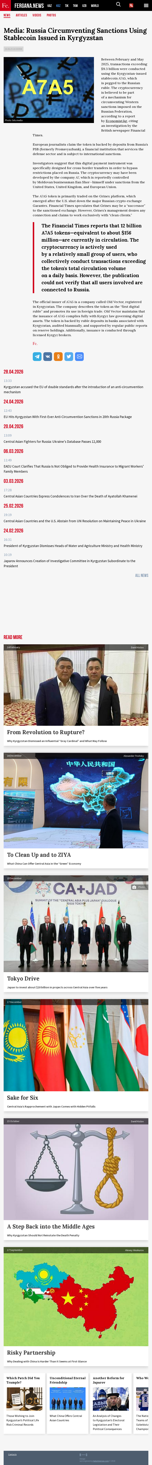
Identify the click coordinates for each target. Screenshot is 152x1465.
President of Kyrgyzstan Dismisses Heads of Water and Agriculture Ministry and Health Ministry (73, 546)
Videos (37, 15)
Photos (52, 15)
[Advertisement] (76, 607)
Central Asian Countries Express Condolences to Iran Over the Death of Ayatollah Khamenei (70, 496)
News (7, 15)
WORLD (98, 5)
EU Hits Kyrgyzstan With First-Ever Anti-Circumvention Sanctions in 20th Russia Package (68, 417)
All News (141, 575)
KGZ (59, 5)
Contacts (12, 1454)
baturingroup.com (101, 1461)
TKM (77, 5)
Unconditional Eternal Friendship (68, 1380)
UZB (86, 5)
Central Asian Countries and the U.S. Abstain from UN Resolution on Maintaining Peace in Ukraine (75, 521)
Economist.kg (116, 121)
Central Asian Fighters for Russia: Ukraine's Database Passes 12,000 (52, 441)
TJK (68, 5)
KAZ (50, 5)
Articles (22, 15)
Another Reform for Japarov (108, 1380)
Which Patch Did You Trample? (23, 1380)
